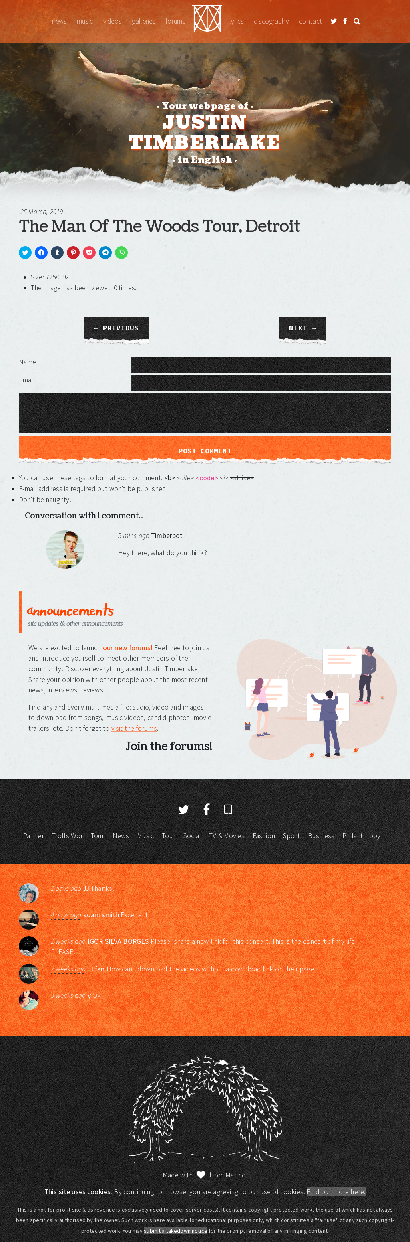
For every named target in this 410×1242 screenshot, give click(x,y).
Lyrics (236, 21)
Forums (175, 21)
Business (321, 835)
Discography (271, 21)
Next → (302, 328)
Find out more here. (336, 1191)
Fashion (264, 835)
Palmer (33, 835)
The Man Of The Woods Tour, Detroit (159, 226)
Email (27, 380)
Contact (310, 21)
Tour (168, 835)
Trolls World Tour (78, 835)
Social (192, 835)
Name (27, 362)
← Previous (116, 328)
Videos (112, 21)
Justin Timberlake (207, 21)
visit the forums (134, 728)
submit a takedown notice (175, 1230)
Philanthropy (361, 835)
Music (85, 21)
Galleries (143, 21)
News (59, 21)
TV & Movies (227, 835)
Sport (291, 835)
